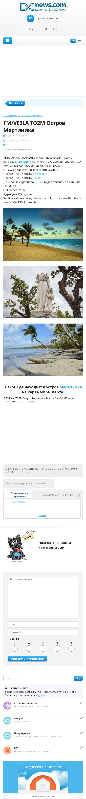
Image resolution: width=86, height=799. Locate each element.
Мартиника (23, 161)
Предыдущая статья (28, 483)
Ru (72, 41)
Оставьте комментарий (17, 149)
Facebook (53, 29)
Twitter (46, 29)
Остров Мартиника (31, 115)
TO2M (6, 115)
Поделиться (19, 501)
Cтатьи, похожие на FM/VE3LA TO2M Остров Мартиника (41, 470)
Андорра (40, 695)
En (78, 41)
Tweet (42, 515)
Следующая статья (58, 495)
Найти (78, 678)
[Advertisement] (43, 70)
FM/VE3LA (15, 115)
